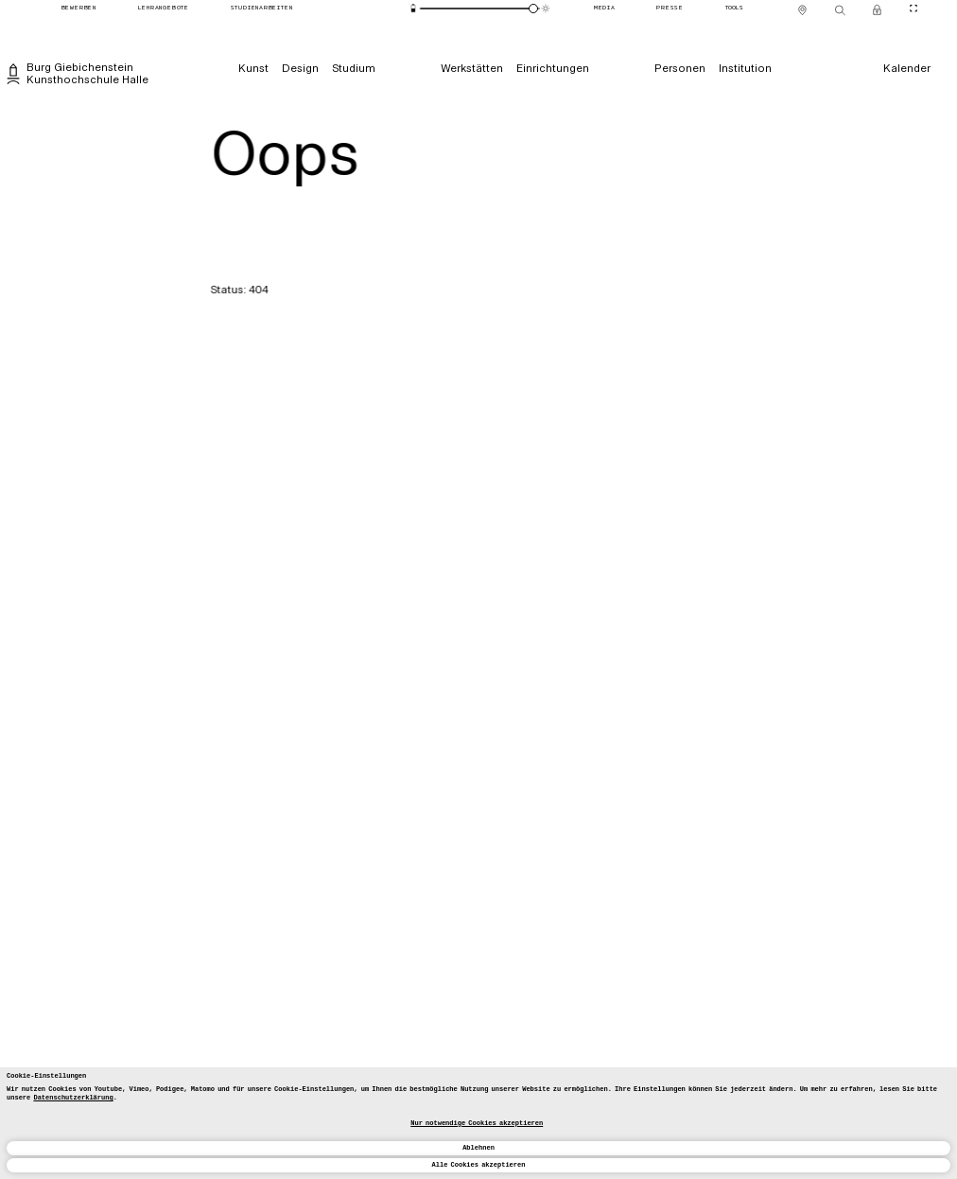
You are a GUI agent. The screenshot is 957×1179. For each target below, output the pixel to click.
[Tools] (734, 9)
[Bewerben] (78, 9)
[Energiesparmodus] (414, 8)
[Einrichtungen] (553, 69)
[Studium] (353, 69)
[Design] (300, 69)
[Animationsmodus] (546, 8)
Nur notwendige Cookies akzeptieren (476, 1123)
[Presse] (670, 9)
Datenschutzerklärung (73, 1097)
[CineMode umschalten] (913, 8)
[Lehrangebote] (163, 9)
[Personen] (679, 69)
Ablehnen (478, 1148)
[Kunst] (253, 69)
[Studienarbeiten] (261, 9)
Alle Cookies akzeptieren (479, 1165)
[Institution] (744, 69)
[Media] (604, 9)
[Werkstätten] (472, 69)
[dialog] (478, 1123)
